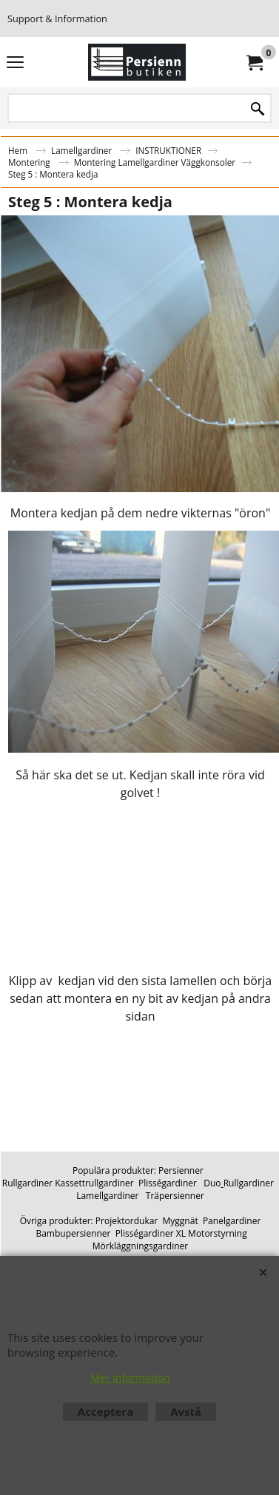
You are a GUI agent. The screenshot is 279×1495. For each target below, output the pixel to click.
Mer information (129, 1378)
